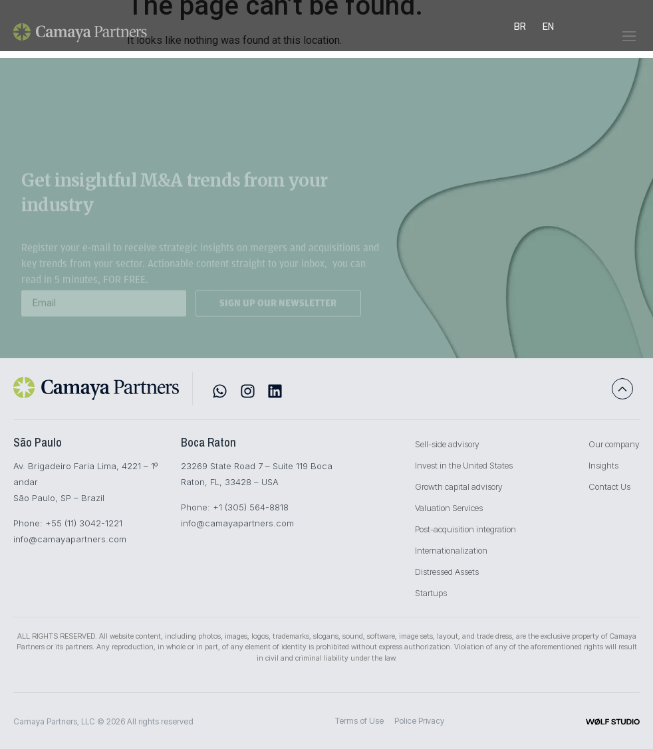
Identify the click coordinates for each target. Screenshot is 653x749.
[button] (629, 42)
